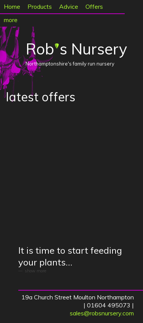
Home (12, 6)
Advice (68, 6)
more (11, 20)
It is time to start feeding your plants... (70, 256)
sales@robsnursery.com (102, 313)
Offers (94, 6)
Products (39, 6)
